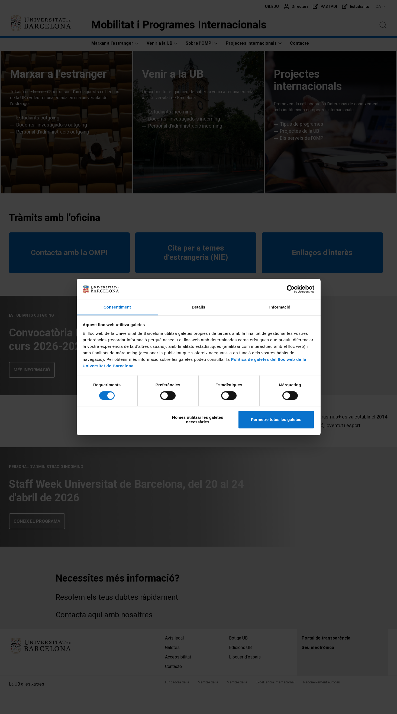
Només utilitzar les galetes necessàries (197, 419)
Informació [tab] (280, 307)
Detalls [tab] (198, 307)
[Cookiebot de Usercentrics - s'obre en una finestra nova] (290, 289)
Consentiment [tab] (117, 307)
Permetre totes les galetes (276, 419)
